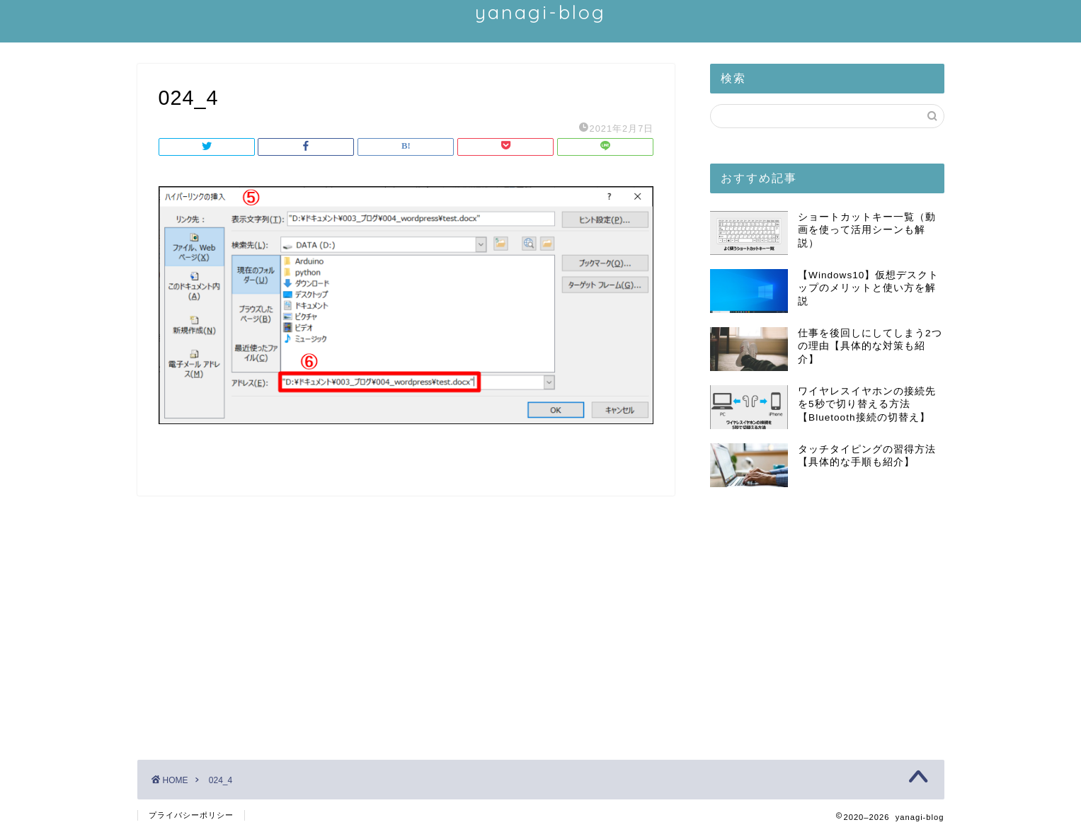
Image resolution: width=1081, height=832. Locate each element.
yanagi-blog (540, 12)
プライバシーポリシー (191, 815)
